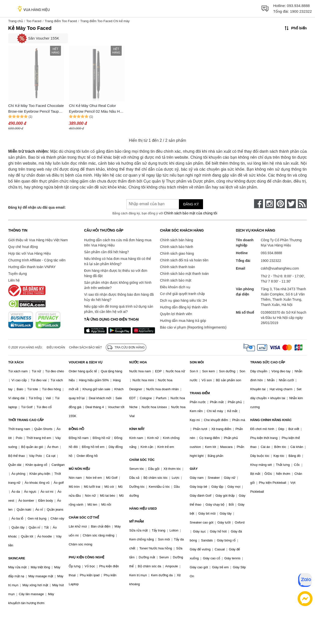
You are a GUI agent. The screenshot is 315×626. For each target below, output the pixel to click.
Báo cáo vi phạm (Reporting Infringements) (193, 327)
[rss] (302, 203)
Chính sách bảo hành (176, 247)
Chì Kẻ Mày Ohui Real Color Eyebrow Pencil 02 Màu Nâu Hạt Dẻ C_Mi (96, 108)
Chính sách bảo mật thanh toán (184, 274)
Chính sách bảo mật (175, 280)
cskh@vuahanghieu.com (280, 268)
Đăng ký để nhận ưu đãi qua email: (37, 207)
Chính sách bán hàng (176, 240)
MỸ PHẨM (136, 521)
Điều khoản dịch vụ (175, 287)
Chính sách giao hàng (177, 253)
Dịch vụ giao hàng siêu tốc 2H (183, 300)
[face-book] (258, 203)
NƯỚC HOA (138, 362)
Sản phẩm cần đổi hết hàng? (106, 252)
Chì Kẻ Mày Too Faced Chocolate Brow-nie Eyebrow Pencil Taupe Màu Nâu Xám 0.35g (36, 108)
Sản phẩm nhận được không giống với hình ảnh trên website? (118, 285)
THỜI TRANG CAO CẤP (26, 420)
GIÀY (194, 469)
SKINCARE (16, 558)
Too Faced (33, 21)
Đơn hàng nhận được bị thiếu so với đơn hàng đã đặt (115, 273)
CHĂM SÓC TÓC (142, 460)
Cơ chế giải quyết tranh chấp (182, 294)
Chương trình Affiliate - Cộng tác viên (36, 260)
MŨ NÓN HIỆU (79, 469)
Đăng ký (191, 204)
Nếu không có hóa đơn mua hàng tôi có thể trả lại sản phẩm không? (117, 261)
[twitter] (291, 203)
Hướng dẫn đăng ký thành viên (184, 307)
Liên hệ (14, 280)
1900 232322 (301, 11)
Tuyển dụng (17, 274)
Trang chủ (15, 21)
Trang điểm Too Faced (61, 21)
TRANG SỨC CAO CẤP (267, 362)
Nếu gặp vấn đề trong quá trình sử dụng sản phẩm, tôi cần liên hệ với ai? (118, 309)
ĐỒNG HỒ (76, 429)
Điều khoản (56, 347)
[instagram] (269, 203)
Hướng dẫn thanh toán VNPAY (31, 267)
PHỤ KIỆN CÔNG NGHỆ (86, 557)
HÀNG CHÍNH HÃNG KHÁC (271, 420)
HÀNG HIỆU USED (143, 508)
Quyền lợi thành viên (176, 314)
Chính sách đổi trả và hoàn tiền (184, 260)
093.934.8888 (298, 5)
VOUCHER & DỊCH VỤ (86, 362)
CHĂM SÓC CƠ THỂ (84, 517)
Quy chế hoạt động (23, 247)
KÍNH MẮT (137, 429)
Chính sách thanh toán (177, 267)
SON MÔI (197, 362)
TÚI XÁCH (15, 362)
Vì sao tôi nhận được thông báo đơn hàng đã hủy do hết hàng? (119, 297)
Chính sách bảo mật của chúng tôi (190, 213)
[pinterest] (280, 203)
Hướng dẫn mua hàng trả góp (183, 321)
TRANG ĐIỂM (200, 393)
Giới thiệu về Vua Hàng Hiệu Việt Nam (38, 240)
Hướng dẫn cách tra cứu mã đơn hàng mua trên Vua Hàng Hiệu (117, 242)
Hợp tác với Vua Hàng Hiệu (29, 253)
